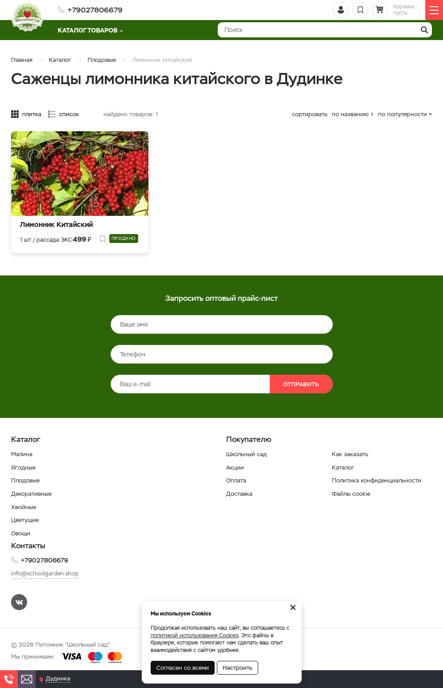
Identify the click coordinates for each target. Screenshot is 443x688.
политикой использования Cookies (195, 635)
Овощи (21, 533)
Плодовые (102, 60)
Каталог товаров (90, 30)
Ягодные (24, 467)
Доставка (240, 494)
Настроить (237, 668)
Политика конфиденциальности (378, 480)
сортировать (309, 114)
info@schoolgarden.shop (47, 573)
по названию (350, 114)
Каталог (60, 60)
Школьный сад (247, 454)
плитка (31, 114)
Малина (22, 454)
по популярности (402, 114)
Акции (235, 467)
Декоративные (32, 494)
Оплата (236, 480)
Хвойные (24, 507)
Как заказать (350, 454)
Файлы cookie (352, 494)
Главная (21, 60)
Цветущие (26, 520)
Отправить (290, 384)
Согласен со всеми (182, 668)
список (69, 114)
